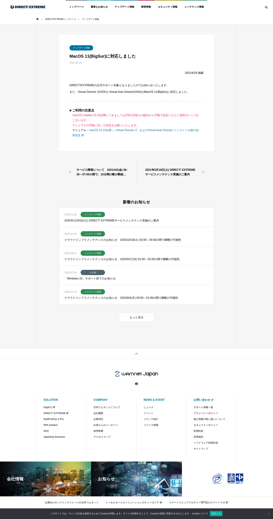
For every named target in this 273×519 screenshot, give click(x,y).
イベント (148, 413)
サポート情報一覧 (203, 407)
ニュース (148, 407)
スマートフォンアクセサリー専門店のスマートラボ (198, 502)
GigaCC (49, 407)
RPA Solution (51, 425)
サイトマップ (201, 448)
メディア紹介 (151, 419)
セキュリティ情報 (167, 6)
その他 (93, 272)
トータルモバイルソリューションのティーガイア (134, 502)
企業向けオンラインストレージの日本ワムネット (72, 502)
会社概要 (98, 413)
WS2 (46, 431)
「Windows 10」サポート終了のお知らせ (90, 278)
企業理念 (98, 419)
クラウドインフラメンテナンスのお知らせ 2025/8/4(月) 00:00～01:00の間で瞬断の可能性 (121, 297)
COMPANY (100, 399)
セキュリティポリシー (206, 425)
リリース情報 (151, 425)
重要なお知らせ (99, 6)
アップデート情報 (124, 6)
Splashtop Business (54, 436)
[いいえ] (268, 513)
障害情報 (146, 6)
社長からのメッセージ (105, 425)
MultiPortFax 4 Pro (54, 419)
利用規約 (198, 436)
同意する (216, 513)
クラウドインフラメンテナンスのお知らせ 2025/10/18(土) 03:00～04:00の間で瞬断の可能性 (122, 239)
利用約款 (198, 431)
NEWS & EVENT (154, 399)
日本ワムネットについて (106, 407)
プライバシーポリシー (206, 413)
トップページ (76, 6)
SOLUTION (51, 399)
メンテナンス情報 (194, 6)
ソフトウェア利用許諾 (206, 442)
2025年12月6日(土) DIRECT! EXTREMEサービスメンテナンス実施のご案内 (111, 220)
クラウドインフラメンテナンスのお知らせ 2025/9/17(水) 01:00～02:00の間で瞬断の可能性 (122, 259)
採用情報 (98, 431)
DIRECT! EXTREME (56, 413)
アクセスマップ (102, 436)
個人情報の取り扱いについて (209, 419)
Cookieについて (200, 513)
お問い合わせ (204, 399)
